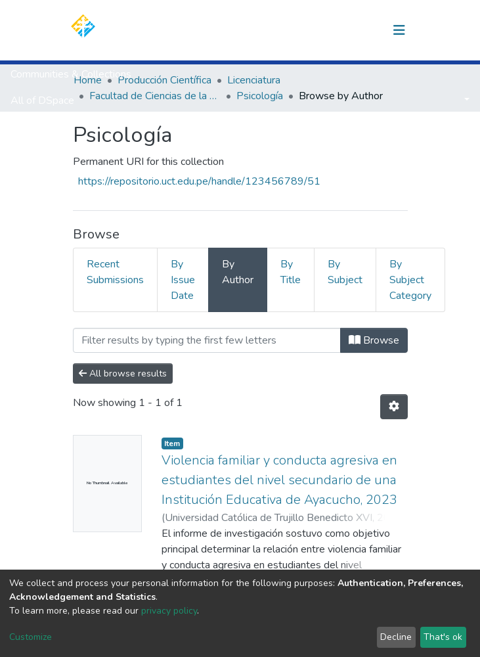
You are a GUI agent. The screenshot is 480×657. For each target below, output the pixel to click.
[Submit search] (311, 30)
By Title (290, 272)
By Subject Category (410, 280)
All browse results (123, 373)
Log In (360, 30)
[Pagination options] (394, 406)
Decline (396, 637)
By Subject (345, 272)
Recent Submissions (115, 272)
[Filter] (207, 340)
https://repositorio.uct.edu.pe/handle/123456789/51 (199, 181)
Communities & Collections (71, 74)
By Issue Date (183, 280)
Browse (374, 340)
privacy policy (169, 610)
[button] (331, 30)
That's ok (443, 637)
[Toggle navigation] (399, 30)
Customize (30, 637)
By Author (237, 272)
